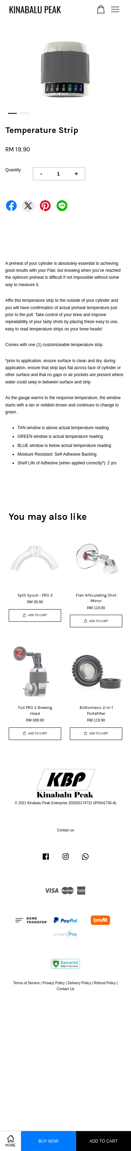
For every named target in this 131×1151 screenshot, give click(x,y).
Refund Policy (105, 983)
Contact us (65, 830)
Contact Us (65, 989)
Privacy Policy (54, 983)
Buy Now (48, 1141)
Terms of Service (26, 983)
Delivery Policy (79, 983)
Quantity (13, 169)
